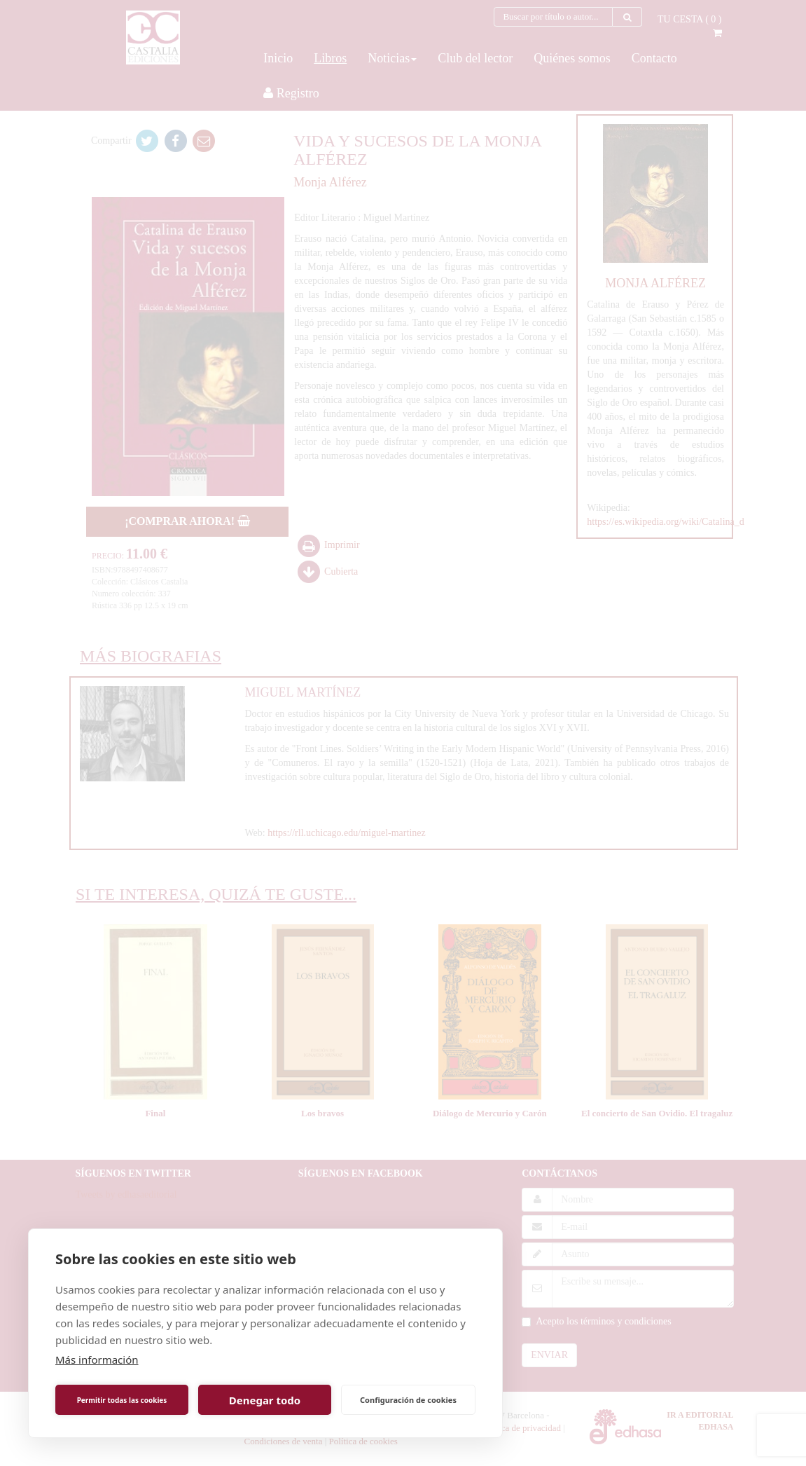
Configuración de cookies (408, 1400)
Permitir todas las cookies (122, 1400)
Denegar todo (264, 1400)
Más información (97, 1359)
